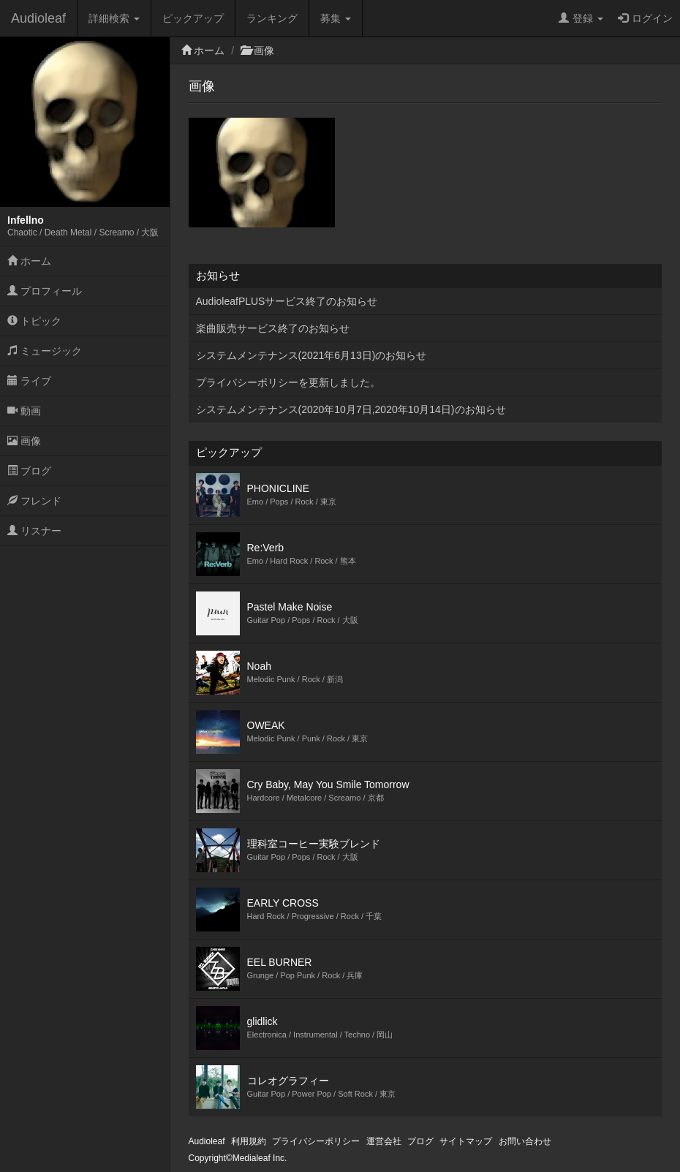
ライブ (29, 381)
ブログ (29, 471)
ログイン (645, 18)
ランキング (272, 18)
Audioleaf (38, 18)
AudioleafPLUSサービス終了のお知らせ (287, 301)
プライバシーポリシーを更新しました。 (288, 382)
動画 (24, 411)
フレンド (34, 501)
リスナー (34, 531)
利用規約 (248, 1141)
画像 (24, 441)
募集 (335, 18)
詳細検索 (114, 18)
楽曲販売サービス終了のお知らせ (273, 328)
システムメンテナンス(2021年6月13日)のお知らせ (311, 355)
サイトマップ (465, 1141)
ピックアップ (193, 18)
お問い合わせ (525, 1141)
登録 (581, 18)
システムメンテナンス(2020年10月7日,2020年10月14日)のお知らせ (351, 409)
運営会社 (383, 1141)
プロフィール (44, 291)
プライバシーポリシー (316, 1141)
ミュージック (44, 351)
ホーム (29, 261)
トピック (34, 321)
